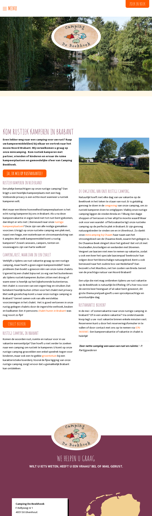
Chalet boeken (17, 324)
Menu (10, 8)
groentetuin (49, 356)
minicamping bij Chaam (98, 235)
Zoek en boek (137, 4)
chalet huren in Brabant (52, 310)
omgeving (111, 205)
